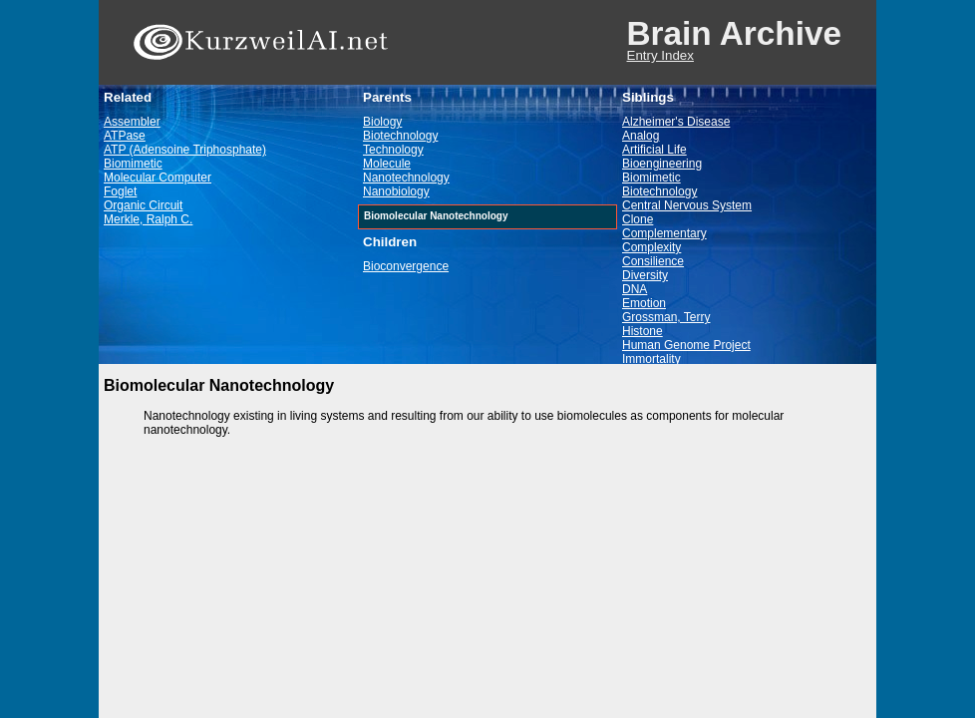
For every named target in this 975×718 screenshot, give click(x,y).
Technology (393, 150)
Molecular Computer (157, 177)
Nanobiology (396, 191)
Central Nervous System (687, 205)
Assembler (132, 122)
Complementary (664, 233)
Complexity (651, 247)
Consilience (653, 261)
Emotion (644, 303)
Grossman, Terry (666, 317)
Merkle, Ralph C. (148, 219)
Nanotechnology (406, 177)
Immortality (651, 359)
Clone (637, 219)
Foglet (120, 191)
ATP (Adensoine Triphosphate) (185, 150)
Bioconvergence (406, 266)
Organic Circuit (143, 205)
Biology (382, 122)
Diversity (645, 275)
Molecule (387, 164)
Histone (642, 331)
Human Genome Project (686, 345)
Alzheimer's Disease (676, 122)
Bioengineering (662, 164)
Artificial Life (654, 150)
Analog (640, 136)
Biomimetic (133, 164)
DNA (634, 289)
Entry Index (660, 55)
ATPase (125, 136)
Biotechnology (400, 136)
